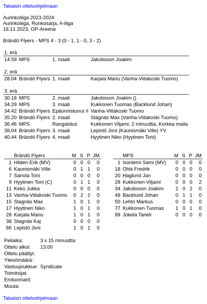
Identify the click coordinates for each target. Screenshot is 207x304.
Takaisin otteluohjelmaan (30, 6)
